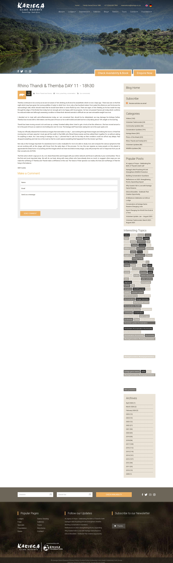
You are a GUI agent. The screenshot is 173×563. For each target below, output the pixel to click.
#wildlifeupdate (138, 289)
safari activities (147, 279)
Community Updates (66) (135, 126)
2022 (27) (129, 425)
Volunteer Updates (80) (134, 145)
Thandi (136, 319)
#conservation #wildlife (132, 306)
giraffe (150, 269)
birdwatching (146, 309)
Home (77, 5)
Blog (106, 12)
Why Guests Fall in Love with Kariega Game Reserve (83, 531)
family (140, 252)
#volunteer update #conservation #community (135, 323)
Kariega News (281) (133, 133)
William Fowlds (129, 248)
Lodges (21, 519)
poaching (135, 272)
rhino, (58, 93)
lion (147, 262)
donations (128, 289)
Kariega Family (138, 259)
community (128, 313)
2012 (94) (129, 463)
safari (143, 371)
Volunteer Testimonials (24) (135, 122)
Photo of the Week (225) (134, 137)
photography (145, 282)
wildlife (126, 292)
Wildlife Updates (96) (133, 148)
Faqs (20, 522)
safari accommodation (132, 332)
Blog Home (133, 87)
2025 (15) (129, 414)
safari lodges (144, 316)
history (126, 235)
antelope (142, 245)
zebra (126, 279)
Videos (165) (130, 118)
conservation (71, 93)
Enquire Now (144, 73)
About (62, 12)
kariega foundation (131, 316)
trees (145, 252)
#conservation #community (134, 335)
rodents (146, 238)
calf (148, 242)
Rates (115, 12)
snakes (139, 238)
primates (150, 248)
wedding (127, 259)
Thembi (149, 255)
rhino (139, 265)
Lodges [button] (72, 12)
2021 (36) (129, 429)
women (127, 272)
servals (132, 242)
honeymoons (140, 255)
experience (128, 275)
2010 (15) (129, 470)
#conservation (129, 299)
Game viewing (43, 519)
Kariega (127, 265)
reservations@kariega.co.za (131, 5)
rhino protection (130, 390)
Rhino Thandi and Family (44, 93)
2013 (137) (129, 459)
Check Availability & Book (113, 73)
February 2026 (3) (132, 410)
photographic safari (139, 269)
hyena (132, 238)
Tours (124, 12)
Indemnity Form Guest (98, 560)
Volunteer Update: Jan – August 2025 (139, 216)
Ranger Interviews (142, 299)
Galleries (96, 12)
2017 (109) (129, 444)
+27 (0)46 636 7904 (111, 5)
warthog (141, 262)
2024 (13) (129, 418)
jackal (126, 242)
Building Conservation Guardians (137, 176)
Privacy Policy (74, 560)
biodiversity (128, 319)
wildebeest (141, 242)
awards (127, 245)
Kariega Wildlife (144, 296)
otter (149, 245)
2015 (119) (129, 451)
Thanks (118, 526)
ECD (133, 286)
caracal (148, 235)
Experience (84, 12)
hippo (126, 238)
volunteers (128, 302)
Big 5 (149, 371)
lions (148, 289)
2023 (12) (129, 422)
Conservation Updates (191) (136, 130)
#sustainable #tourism (132, 309)
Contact (134, 12)
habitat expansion (147, 275)
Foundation (147, 12)
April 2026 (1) (130, 403)
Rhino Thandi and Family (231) (136, 141)
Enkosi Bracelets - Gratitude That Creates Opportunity (83, 534)
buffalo (127, 286)
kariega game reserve (131, 371)
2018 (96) (129, 440)
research (136, 282)
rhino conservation (147, 319)
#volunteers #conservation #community (138, 329)
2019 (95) (129, 437)
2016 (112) (129, 448)
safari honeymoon (130, 296)
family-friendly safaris (141, 302)
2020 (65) (129, 433)
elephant (127, 269)
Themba (134, 245)
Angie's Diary (128, 255)
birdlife (136, 275)
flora (144, 265)
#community (149, 335)
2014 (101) (129, 455)
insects (133, 235)
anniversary (141, 248)
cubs (149, 265)
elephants (127, 282)
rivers (133, 265)
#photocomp (135, 279)
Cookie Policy (85, 560)
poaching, (63, 93)
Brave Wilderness (130, 262)
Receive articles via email (137, 103)
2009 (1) (129, 474)
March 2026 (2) (131, 407)
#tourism (143, 272)
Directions (41, 528)
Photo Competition (142, 286)
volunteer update (137, 292)
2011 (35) (129, 466)
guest (150, 272)
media (126, 252)
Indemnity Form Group (114, 560)
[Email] (132, 520)
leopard (141, 235)
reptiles (133, 252)
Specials (21, 525)
